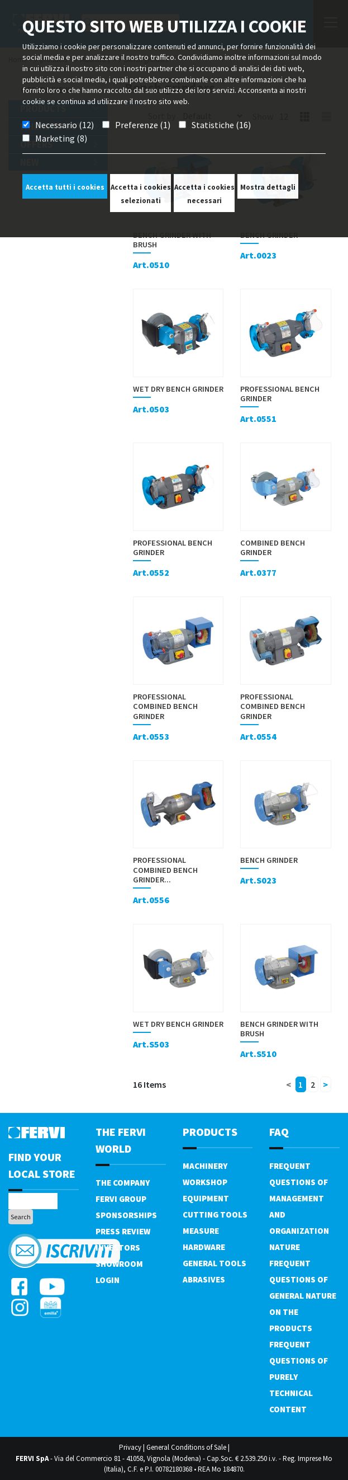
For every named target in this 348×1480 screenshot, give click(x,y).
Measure (201, 1230)
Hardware (204, 1247)
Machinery (205, 1165)
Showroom (119, 1263)
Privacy (130, 1447)
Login (108, 1280)
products (210, 1132)
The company (123, 1182)
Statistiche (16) (221, 124)
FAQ (279, 1132)
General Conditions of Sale (186, 1447)
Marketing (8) (61, 138)
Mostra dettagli (267, 187)
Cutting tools (215, 1214)
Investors (118, 1247)
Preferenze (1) (142, 124)
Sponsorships (126, 1215)
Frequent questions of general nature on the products (302, 1295)
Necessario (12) (64, 124)
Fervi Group (121, 1199)
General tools (214, 1263)
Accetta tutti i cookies (65, 187)
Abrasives (204, 1279)
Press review (123, 1231)
